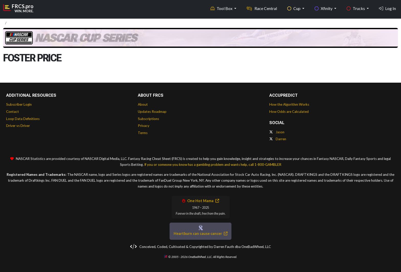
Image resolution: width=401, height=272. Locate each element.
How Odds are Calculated (289, 112)
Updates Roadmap (152, 112)
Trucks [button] (356, 7)
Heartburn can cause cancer (200, 233)
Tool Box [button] (221, 7)
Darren (277, 139)
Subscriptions (148, 119)
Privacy (143, 126)
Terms (143, 133)
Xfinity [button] (324, 7)
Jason (276, 132)
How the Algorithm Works (289, 104)
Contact (12, 112)
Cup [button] (294, 7)
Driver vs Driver (18, 126)
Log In (387, 7)
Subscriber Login (19, 104)
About (143, 104)
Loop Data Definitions (23, 119)
